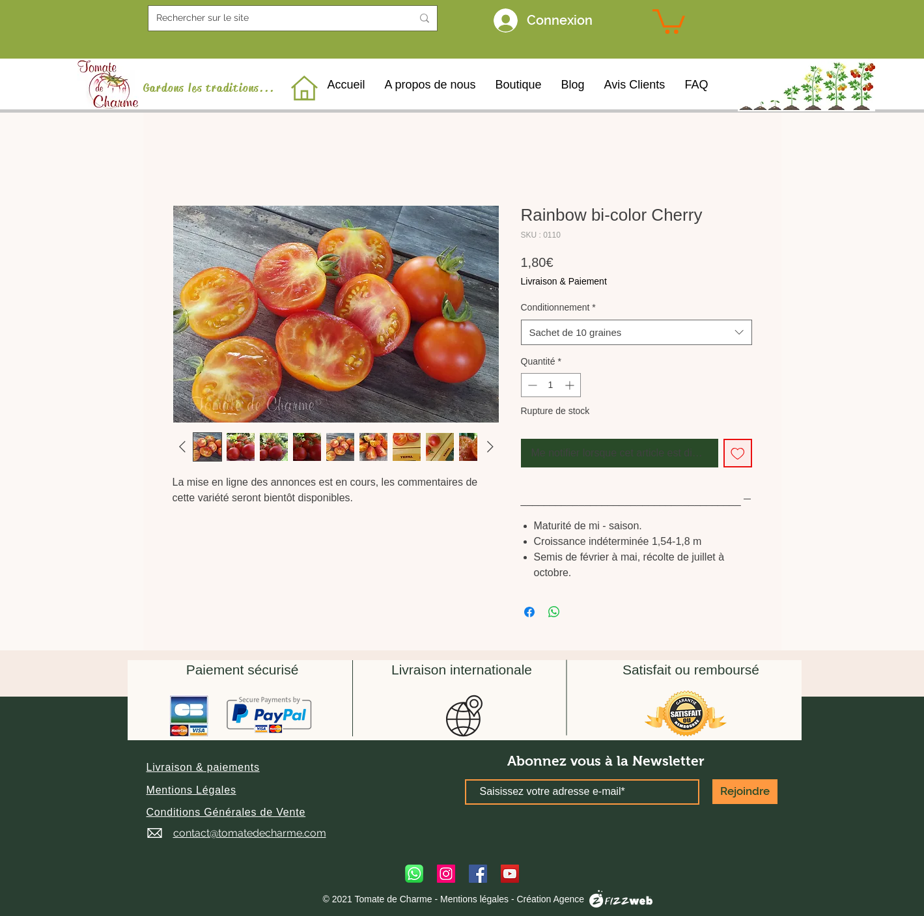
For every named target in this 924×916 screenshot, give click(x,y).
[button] (203, 767)
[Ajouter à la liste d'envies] (737, 453)
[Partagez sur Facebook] (529, 612)
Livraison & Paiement (564, 281)
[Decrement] (531, 385)
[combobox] (636, 332)
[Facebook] (478, 874)
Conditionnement (558, 307)
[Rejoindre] (744, 791)
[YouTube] (510, 874)
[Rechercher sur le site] (274, 18)
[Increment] (571, 385)
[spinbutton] (551, 385)
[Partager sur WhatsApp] (554, 612)
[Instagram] (446, 874)
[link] (668, 20)
